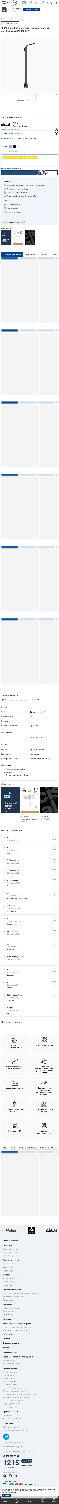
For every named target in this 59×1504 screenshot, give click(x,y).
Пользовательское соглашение (14, 1391)
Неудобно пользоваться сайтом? (15, 1430)
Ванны (6, 1348)
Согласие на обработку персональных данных (20, 1394)
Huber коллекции (9, 1382)
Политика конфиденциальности (15, 1388)
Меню (54, 1500)
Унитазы (6, 1275)
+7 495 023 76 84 (16, 3)
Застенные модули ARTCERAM (14, 1296)
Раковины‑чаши (9, 1311)
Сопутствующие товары (12, 254)
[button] (2, 1231)
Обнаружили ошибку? (11, 1427)
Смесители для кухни (11, 1252)
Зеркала (6, 1338)
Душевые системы (36, 19)
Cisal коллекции (9, 1375)
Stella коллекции (9, 1378)
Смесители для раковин (12, 1249)
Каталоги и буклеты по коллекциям (16, 1397)
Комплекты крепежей (11, 1364)
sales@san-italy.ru (12, 1446)
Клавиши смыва (10, 1352)
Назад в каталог (10, 23)
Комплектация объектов (12, 1418)
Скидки (29, 1500)
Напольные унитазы (10, 1278)
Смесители (7, 1245)
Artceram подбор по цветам (13, 1400)
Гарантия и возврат (10, 1385)
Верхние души (8, 1267)
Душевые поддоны (11, 1343)
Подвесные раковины (11, 1308)
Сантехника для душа (18, 19)
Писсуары (7, 1319)
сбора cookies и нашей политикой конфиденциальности (22, 1491)
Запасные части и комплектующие (18, 1357)
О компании (8, 1423)
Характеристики (30, 254)
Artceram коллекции (10, 1372)
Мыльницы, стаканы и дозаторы (15, 1330)
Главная (5, 1500)
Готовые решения (10, 1241)
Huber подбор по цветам (12, 1404)
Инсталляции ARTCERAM (13, 1290)
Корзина (42, 1500)
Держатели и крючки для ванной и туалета (19, 1327)
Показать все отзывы (11, 1022)
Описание (43, 254)
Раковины (7, 1304)
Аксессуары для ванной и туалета (17, 1324)
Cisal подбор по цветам (11, 1407)
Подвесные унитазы (10, 1282)
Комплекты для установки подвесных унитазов (20, 1293)
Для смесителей (9, 1360)
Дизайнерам (7, 1415)
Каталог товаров (17, 1500)
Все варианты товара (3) (15, 222)
